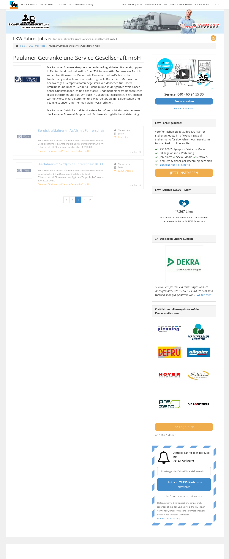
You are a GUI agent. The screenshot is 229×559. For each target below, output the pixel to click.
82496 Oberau (125, 170)
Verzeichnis (46, 4)
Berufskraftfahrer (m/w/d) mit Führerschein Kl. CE (71, 132)
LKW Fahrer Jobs (37, 45)
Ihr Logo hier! (184, 427)
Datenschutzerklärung (168, 518)
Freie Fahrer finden (184, 108)
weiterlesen (204, 295)
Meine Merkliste (81, 4)
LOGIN (216, 4)
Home (21, 45)
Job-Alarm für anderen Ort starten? (184, 495)
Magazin (61, 4)
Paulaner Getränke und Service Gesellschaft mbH (63, 150)
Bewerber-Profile (156, 4)
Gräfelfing (123, 136)
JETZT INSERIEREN (184, 172)
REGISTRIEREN (202, 4)
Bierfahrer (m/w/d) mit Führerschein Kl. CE (71, 164)
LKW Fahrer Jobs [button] (132, 4)
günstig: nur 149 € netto (175, 165)
